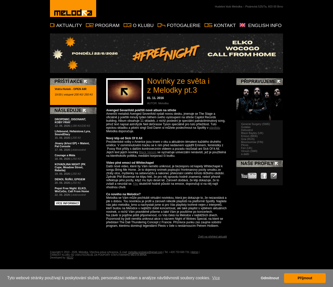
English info (265, 25)
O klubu (143, 25)
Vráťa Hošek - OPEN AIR (70, 89)
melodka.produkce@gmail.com (145, 252)
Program (107, 25)
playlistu (214, 128)
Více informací (67, 203)
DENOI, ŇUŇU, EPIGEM (70, 179)
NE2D (70, 257)
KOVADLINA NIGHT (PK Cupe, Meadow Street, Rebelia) (70, 167)
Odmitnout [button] (270, 278)
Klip (135, 184)
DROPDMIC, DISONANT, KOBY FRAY (70, 121)
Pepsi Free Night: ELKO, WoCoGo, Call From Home (72, 190)
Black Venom (147, 152)
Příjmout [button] (305, 278)
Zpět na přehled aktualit (212, 236)
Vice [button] (216, 278)
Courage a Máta (65, 155)
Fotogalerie (184, 25)
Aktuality (69, 25)
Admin (194, 252)
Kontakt (225, 25)
